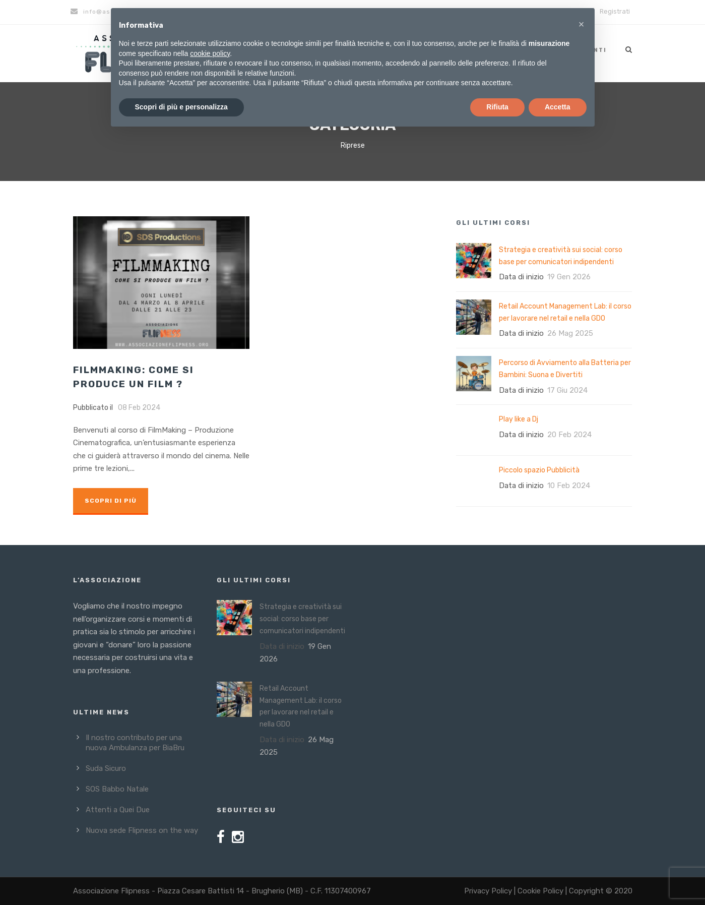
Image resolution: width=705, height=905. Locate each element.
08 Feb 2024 (139, 407)
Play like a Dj (518, 419)
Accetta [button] (557, 107)
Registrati (615, 11)
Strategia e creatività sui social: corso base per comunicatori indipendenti (302, 618)
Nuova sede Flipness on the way (142, 830)
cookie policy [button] (210, 53)
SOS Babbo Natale (117, 789)
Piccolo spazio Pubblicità (539, 470)
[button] (581, 24)
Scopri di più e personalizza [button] (181, 107)
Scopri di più (111, 500)
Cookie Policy (540, 890)
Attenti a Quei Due (118, 809)
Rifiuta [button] (497, 107)
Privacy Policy (488, 890)
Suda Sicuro (106, 768)
